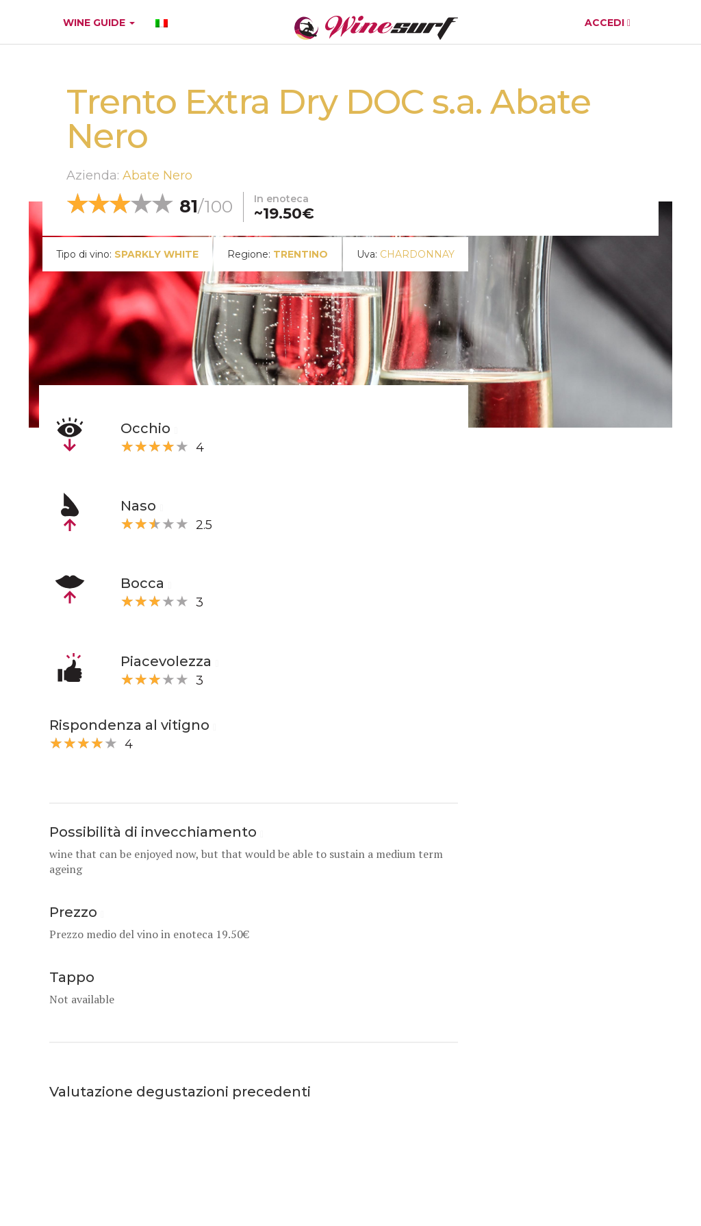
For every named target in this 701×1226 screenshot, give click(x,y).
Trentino (300, 254)
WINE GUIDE (99, 22)
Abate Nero (157, 175)
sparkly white (156, 254)
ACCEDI (607, 22)
